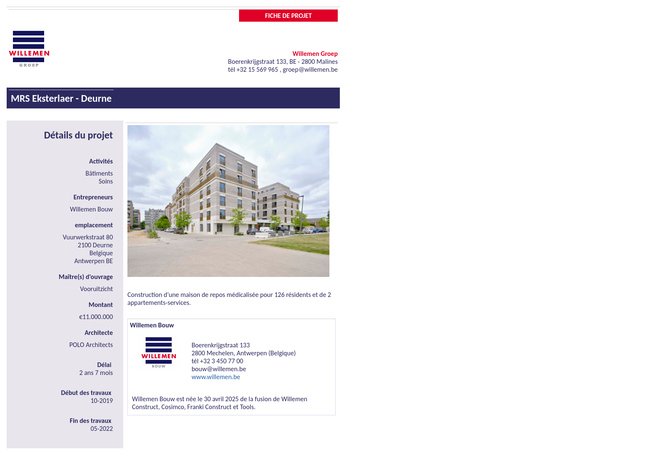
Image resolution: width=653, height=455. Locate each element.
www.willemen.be (216, 377)
